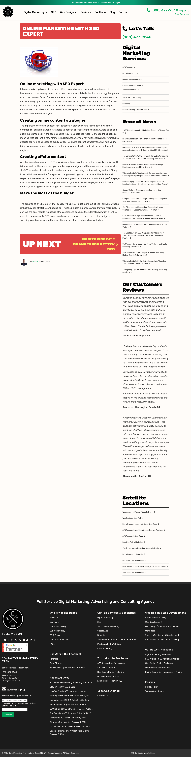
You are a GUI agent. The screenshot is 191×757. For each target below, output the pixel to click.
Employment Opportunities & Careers (67, 667)
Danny (35, 262)
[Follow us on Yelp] (16, 640)
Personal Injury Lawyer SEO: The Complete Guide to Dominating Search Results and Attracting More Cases (144, 183)
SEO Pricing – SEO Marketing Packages (163, 659)
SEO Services (127, 67)
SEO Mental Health (106, 667)
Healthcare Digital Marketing (110, 672)
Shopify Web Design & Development (162, 635)
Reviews (86, 12)
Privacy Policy (151, 687)
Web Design (68, 12)
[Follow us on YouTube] (24, 640)
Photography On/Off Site (109, 644)
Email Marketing (104, 648)
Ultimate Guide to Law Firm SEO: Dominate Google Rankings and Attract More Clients (142, 165)
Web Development (129, 90)
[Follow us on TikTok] (27, 640)
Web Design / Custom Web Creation (162, 626)
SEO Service (136, 753)
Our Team (54, 622)
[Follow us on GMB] (20, 640)
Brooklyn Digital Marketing (132, 542)
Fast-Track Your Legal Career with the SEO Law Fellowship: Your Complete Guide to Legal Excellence (143, 217)
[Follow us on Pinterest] (35, 640)
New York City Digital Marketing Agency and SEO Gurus (144, 566)
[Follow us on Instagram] (12, 640)
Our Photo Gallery (58, 626)
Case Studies (56, 663)
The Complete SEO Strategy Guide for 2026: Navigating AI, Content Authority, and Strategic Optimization (145, 157)
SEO (53, 12)
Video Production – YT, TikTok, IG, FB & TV (116, 639)
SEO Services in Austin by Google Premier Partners (142, 530)
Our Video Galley (57, 631)
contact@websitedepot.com (15, 668)
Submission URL (9, 706)
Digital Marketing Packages (158, 654)
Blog (112, 12)
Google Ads (102, 631)
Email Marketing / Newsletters (134, 110)
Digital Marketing (35, 12)
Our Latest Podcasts (59, 639)
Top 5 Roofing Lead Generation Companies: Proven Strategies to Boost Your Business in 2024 (142, 208)
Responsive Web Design (131, 85)
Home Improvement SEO (108, 676)
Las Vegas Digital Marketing (133, 560)
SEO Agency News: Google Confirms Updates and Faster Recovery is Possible (145, 245)
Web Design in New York (131, 518)
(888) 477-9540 (162, 10)
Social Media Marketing (131, 97)
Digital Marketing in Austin (132, 554)
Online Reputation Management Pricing (163, 672)
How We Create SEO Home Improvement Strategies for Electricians (144, 140)
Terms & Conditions (154, 691)
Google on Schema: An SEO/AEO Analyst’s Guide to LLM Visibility (144, 225)
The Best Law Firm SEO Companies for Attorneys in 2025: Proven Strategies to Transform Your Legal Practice (143, 235)
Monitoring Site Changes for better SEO (95, 244)
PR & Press (55, 635)
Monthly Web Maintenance (157, 667)
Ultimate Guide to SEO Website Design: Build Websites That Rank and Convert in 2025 (144, 262)
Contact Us (102, 696)
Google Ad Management (132, 79)
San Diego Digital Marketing (133, 572)
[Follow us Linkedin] (31, 640)
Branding (126, 103)
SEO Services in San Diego (132, 536)
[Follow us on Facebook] (5, 640)
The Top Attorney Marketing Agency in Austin (140, 548)
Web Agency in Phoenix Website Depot (137, 512)
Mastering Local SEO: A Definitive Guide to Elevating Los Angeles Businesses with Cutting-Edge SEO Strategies (144, 148)
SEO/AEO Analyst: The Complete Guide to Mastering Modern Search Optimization (143, 253)
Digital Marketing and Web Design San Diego (139, 524)
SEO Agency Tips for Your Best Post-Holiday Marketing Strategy (144, 271)
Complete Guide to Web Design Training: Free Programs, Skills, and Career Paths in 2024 (144, 200)
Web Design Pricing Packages (159, 663)
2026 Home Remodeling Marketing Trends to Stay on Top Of (145, 131)
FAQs (52, 644)
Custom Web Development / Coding (162, 639)
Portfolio (100, 12)
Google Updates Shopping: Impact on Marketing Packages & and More (141, 191)
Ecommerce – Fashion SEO (109, 681)
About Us (54, 617)
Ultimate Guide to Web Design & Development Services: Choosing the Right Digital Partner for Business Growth (144, 174)
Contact (124, 12)
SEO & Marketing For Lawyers (111, 663)
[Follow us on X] (9, 640)
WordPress (150, 631)
